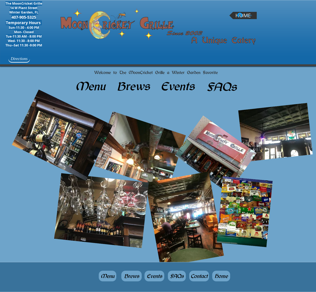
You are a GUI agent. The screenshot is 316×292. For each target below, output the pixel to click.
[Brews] (133, 86)
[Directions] (19, 58)
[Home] (221, 276)
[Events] (177, 86)
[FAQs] (222, 87)
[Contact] (199, 276)
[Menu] (90, 86)
